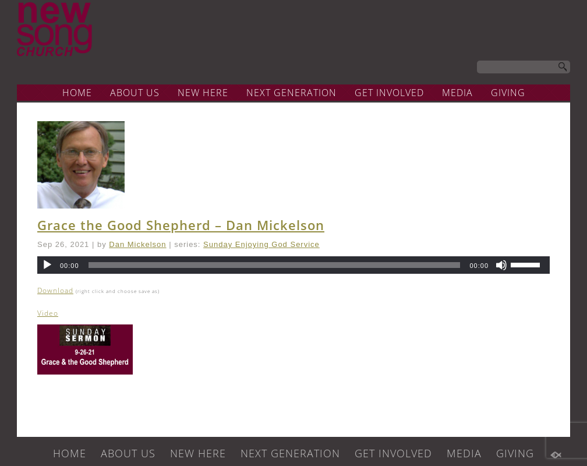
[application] (293, 265)
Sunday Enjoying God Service (261, 244)
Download (55, 290)
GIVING (508, 92)
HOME (77, 92)
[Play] (47, 265)
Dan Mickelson (137, 244)
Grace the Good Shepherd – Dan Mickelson (180, 225)
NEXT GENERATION (291, 92)
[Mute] (501, 265)
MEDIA (457, 92)
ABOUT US (135, 92)
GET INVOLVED (389, 92)
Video (47, 313)
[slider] (275, 265)
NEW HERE (203, 92)
